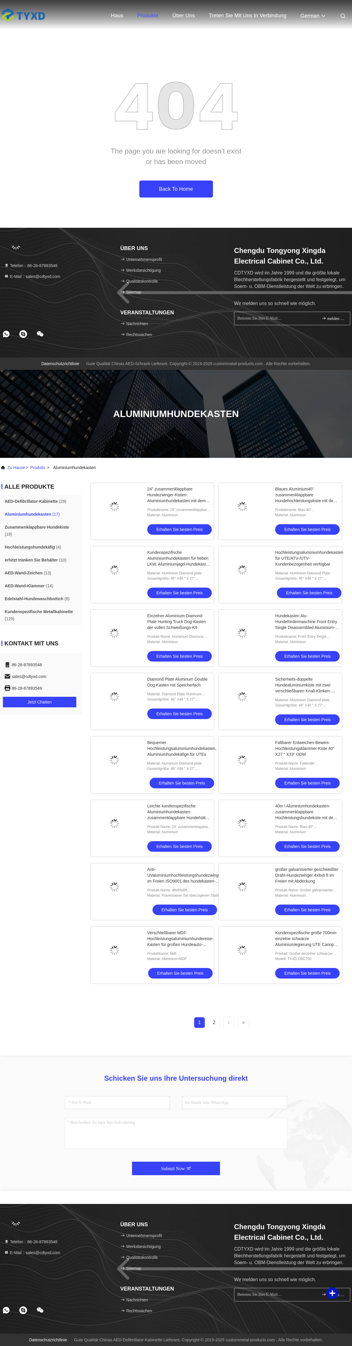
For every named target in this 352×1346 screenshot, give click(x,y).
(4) (33, 547)
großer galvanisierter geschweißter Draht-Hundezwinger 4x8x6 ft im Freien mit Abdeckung (307, 875)
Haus (117, 15)
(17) (32, 514)
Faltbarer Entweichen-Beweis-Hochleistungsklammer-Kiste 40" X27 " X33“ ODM (304, 748)
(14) (29, 585)
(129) (39, 615)
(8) (37, 598)
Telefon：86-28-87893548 (30, 265)
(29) (35, 501)
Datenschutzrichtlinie (60, 363)
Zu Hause (16, 467)
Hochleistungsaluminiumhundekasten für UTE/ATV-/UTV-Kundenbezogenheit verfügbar (309, 558)
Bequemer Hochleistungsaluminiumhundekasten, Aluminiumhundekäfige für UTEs (181, 748)
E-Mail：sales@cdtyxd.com (32, 276)
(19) (37, 531)
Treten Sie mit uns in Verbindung (247, 15)
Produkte (147, 15)
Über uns (183, 15)
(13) (28, 573)
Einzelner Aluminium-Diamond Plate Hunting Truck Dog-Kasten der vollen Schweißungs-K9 (176, 621)
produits (37, 467)
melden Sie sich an (333, 318)
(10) (35, 560)
